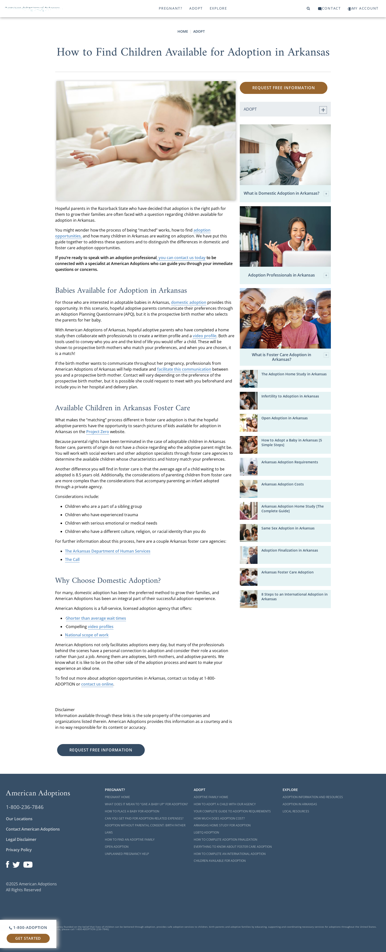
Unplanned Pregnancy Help (127, 854)
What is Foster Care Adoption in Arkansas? (290, 357)
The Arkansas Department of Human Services (107, 551)
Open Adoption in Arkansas (284, 418)
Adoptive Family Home (211, 797)
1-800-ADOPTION (28, 927)
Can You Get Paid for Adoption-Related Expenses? (144, 818)
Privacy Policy (19, 849)
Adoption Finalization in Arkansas (289, 550)
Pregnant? (170, 8)
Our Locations (19, 818)
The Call (72, 559)
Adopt (196, 8)
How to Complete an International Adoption (230, 854)
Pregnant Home (117, 797)
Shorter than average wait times (96, 618)
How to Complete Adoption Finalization (225, 839)
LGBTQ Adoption (206, 832)
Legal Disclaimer (21, 839)
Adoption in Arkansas (300, 804)
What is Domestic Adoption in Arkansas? (286, 193)
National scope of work (87, 635)
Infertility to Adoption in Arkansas (290, 396)
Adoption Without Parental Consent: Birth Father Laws (145, 829)
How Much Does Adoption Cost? (219, 818)
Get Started (28, 938)
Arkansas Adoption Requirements (289, 462)
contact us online (97, 684)
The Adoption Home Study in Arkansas (294, 374)
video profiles (100, 626)
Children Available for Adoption (220, 861)
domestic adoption (188, 302)
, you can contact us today (181, 257)
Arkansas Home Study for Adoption (222, 825)
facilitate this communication (184, 369)
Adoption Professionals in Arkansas (288, 275)
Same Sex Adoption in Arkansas (288, 528)
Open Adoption (117, 847)
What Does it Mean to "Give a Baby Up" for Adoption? (146, 804)
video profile (204, 335)
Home (182, 31)
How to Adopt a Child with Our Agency (225, 804)
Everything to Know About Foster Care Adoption (233, 847)
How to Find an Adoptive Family (130, 839)
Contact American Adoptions (33, 829)
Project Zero (97, 431)
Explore (218, 8)
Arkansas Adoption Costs (282, 484)
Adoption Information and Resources (313, 797)
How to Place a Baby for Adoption (132, 811)
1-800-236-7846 (25, 807)
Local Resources (296, 811)
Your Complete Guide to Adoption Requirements (232, 811)
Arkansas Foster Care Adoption (287, 572)
